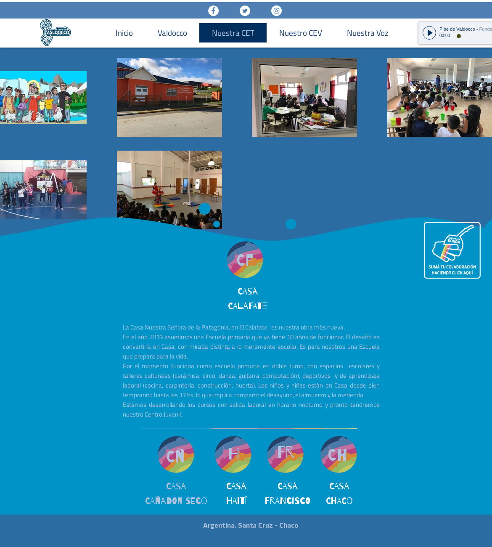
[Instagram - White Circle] (276, 10)
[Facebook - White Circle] (213, 10)
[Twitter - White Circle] (245, 10)
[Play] (429, 33)
